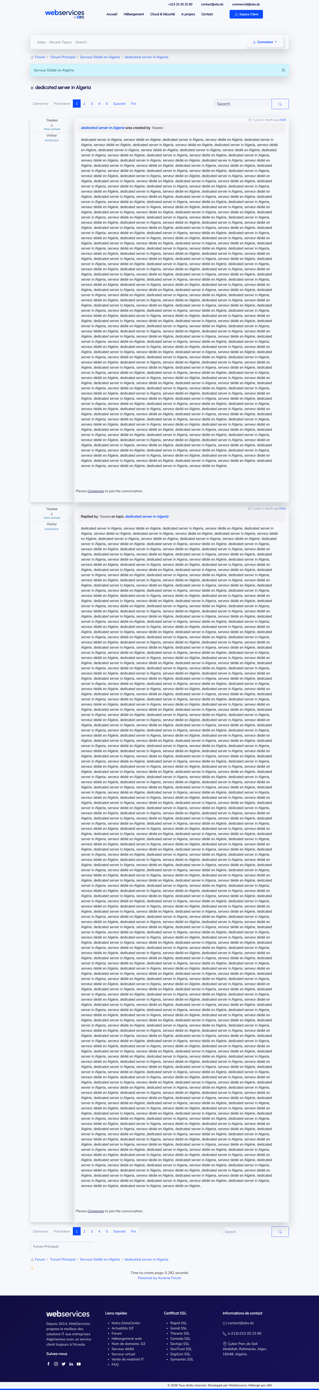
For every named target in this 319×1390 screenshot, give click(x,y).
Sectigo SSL (179, 1343)
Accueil (111, 14)
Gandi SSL (178, 1328)
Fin (133, 103)
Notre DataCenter (126, 1323)
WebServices (238, 1385)
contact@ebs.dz (241, 1323)
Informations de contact (242, 1313)
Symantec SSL (182, 1359)
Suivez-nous (56, 1353)
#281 (282, 508)
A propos (188, 14)
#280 (282, 119)
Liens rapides (116, 1313)
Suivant (119, 103)
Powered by (147, 1278)
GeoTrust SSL (181, 1349)
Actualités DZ (123, 1328)
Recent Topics (61, 42)
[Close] (283, 70)
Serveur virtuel (123, 1354)
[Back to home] (64, 14)
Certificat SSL (175, 1313)
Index (41, 42)
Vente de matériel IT (128, 1359)
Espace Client (246, 14)
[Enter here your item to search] (243, 104)
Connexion (96, 491)
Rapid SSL (178, 1323)
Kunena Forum (169, 1278)
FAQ (115, 1364)
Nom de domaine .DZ (128, 1343)
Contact (207, 14)
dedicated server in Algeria (102, 128)
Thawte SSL (180, 1333)
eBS (269, 1385)
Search (81, 42)
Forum (117, 1333)
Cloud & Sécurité (162, 14)
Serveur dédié (123, 1349)
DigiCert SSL (180, 1354)
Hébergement (134, 14)
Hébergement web (127, 1338)
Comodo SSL (180, 1338)
